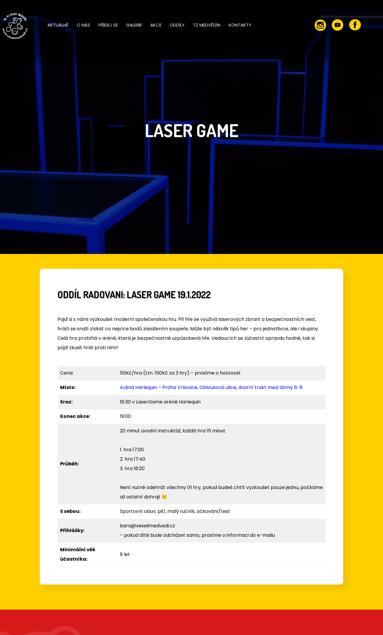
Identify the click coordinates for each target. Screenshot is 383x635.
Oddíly (177, 25)
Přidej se (108, 25)
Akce (155, 25)
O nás (83, 25)
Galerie (134, 25)
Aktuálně (58, 25)
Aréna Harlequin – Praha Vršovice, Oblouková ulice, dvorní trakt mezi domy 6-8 (211, 387)
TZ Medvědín (206, 25)
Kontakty (240, 25)
